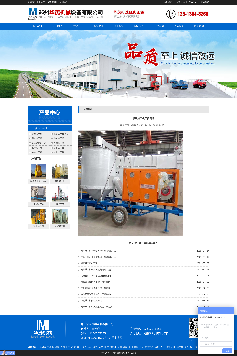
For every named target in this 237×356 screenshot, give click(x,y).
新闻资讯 (98, 26)
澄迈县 (113, 347)
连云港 (180, 347)
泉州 (131, 347)
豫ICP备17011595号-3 (95, 338)
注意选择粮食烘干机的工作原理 (95, 288)
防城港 (43, 347)
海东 (168, 347)
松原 (142, 347)
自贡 (90, 347)
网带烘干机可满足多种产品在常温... (98, 251)
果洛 (57, 347)
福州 (192, 347)
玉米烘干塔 (37, 148)
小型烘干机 (37, 134)
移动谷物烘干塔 (39, 143)
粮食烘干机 (59, 152)
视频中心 (138, 26)
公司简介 (58, 26)
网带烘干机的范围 (89, 263)
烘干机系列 (41, 128)
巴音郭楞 (149, 347)
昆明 (173, 347)
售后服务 (179, 26)
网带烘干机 (37, 138)
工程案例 (159, 26)
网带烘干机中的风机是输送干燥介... (98, 269)
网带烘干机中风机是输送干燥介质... (98, 307)
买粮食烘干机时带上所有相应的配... (98, 276)
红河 (73, 347)
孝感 (62, 347)
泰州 (79, 347)
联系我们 (205, 2)
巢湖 (84, 347)
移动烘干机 (37, 152)
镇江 (95, 347)
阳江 (106, 347)
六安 (101, 347)
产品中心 (192, 2)
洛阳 (157, 347)
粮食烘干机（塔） (62, 134)
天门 (186, 347)
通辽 (125, 347)
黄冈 (136, 347)
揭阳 (68, 347)
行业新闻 (118, 26)
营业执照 (117, 338)
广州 (162, 347)
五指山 (50, 347)
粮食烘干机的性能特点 (91, 300)
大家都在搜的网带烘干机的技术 (95, 282)
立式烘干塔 (59, 143)
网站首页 (168, 2)
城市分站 (180, 2)
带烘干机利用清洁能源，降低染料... (98, 257)
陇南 (120, 347)
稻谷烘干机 (59, 148)
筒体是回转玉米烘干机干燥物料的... (98, 294)
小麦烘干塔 (59, 138)
